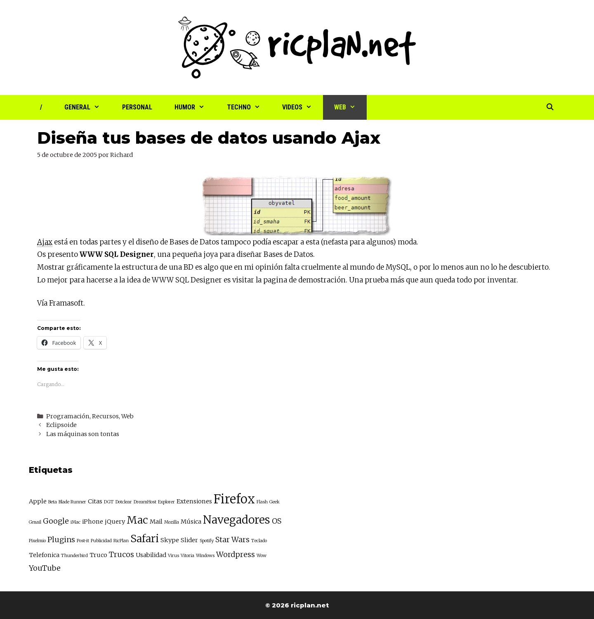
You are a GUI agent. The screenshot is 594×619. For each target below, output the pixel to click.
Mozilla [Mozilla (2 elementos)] (171, 522)
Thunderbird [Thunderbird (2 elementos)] (74, 555)
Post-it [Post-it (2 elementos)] (83, 540)
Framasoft (66, 303)
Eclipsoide (61, 425)
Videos (302, 107)
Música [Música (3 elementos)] (191, 521)
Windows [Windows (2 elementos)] (205, 555)
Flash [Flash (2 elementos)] (262, 502)
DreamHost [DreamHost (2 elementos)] (145, 502)
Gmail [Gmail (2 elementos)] (35, 522)
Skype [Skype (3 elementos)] (169, 540)
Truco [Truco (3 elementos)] (98, 555)
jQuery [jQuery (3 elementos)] (115, 521)
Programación (68, 416)
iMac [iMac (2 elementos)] (75, 522)
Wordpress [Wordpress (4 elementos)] (235, 554)
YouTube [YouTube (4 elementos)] (45, 568)
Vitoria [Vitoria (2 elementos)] (187, 555)
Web (350, 107)
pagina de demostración (304, 280)
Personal (137, 107)
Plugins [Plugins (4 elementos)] (61, 539)
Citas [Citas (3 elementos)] (95, 501)
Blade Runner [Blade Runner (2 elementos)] (72, 502)
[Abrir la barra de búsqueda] (549, 107)
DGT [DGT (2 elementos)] (109, 502)
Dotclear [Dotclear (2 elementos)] (124, 502)
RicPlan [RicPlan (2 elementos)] (121, 540)
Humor (195, 107)
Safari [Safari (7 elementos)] (144, 538)
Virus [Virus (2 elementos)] (173, 555)
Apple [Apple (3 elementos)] (38, 501)
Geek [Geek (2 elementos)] (274, 502)
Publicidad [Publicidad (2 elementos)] (101, 540)
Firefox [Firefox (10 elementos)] (234, 499)
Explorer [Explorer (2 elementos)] (166, 502)
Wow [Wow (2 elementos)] (261, 555)
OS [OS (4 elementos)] (276, 521)
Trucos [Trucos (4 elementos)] (121, 554)
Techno (249, 107)
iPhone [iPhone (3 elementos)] (92, 521)
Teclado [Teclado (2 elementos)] (259, 540)
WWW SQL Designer (117, 254)
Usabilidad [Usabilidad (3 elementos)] (151, 555)
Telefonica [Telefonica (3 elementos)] (44, 555)
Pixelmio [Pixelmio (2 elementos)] (37, 540)
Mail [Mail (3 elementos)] (156, 521)
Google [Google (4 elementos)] (56, 521)
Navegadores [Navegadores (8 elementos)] (236, 520)
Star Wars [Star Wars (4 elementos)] (232, 539)
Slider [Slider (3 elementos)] (189, 540)
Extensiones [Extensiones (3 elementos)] (194, 501)
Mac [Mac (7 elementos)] (137, 520)
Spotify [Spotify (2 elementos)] (207, 540)
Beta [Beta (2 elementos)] (52, 502)
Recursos (105, 416)
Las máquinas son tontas (82, 434)
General (87, 107)
